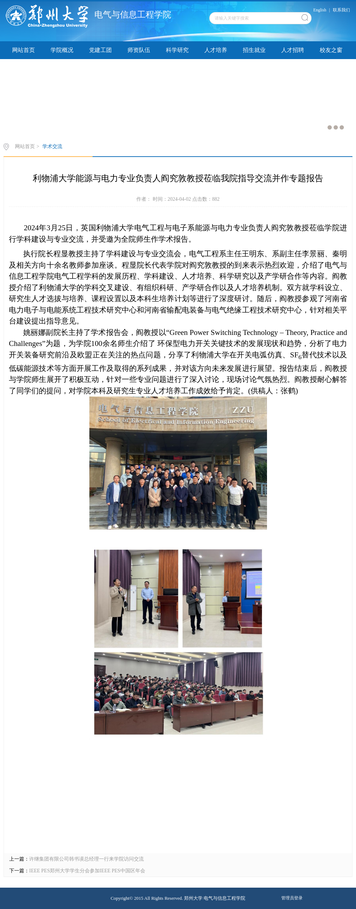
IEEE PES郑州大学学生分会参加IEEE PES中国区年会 (87, 870)
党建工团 (100, 50)
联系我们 (341, 9)
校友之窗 (331, 50)
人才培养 (215, 50)
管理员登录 (292, 897)
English (319, 9)
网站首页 (23, 50)
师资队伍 (138, 50)
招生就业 (254, 50)
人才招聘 (292, 50)
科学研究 (177, 50)
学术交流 (52, 146)
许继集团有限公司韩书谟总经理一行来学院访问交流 (86, 859)
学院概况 (62, 50)
